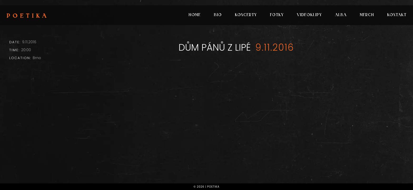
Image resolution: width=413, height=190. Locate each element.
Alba (341, 15)
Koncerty (246, 15)
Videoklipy (309, 15)
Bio (218, 15)
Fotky (277, 15)
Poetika (28, 16)
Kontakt (396, 15)
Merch (367, 15)
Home (195, 15)
